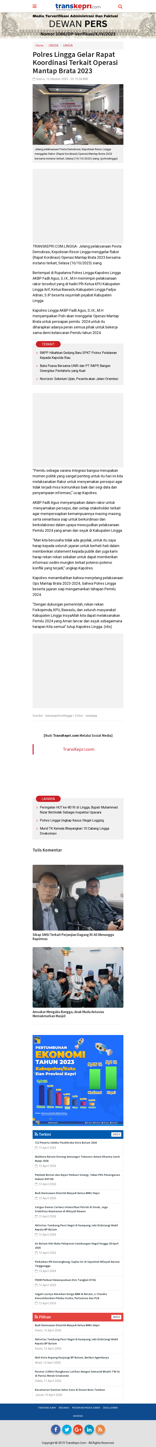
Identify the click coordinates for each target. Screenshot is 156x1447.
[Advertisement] (78, 206)
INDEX (116, 1134)
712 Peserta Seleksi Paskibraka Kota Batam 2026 (66, 1142)
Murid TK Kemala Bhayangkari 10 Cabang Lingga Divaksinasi (74, 831)
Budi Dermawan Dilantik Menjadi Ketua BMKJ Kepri (67, 1193)
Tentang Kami (47, 1407)
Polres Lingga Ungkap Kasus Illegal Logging (72, 820)
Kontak (78, 1416)
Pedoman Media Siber (86, 1407)
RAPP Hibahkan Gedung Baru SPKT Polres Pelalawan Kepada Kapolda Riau (78, 355)
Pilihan (43, 1316)
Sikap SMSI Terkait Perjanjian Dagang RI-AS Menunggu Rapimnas (73, 936)
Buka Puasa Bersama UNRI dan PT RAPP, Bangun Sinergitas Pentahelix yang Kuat (75, 368)
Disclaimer (110, 1407)
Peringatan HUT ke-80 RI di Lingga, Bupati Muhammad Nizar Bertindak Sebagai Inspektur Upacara (79, 809)
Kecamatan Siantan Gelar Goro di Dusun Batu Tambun (70, 1390)
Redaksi (64, 1407)
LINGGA (53, 45)
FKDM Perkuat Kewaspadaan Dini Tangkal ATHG (65, 1280)
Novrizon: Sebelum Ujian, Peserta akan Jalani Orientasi (79, 379)
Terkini (43, 1134)
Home (40, 45)
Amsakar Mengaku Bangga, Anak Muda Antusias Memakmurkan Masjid (68, 1014)
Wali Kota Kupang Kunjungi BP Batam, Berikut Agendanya (72, 1357)
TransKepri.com (78, 749)
